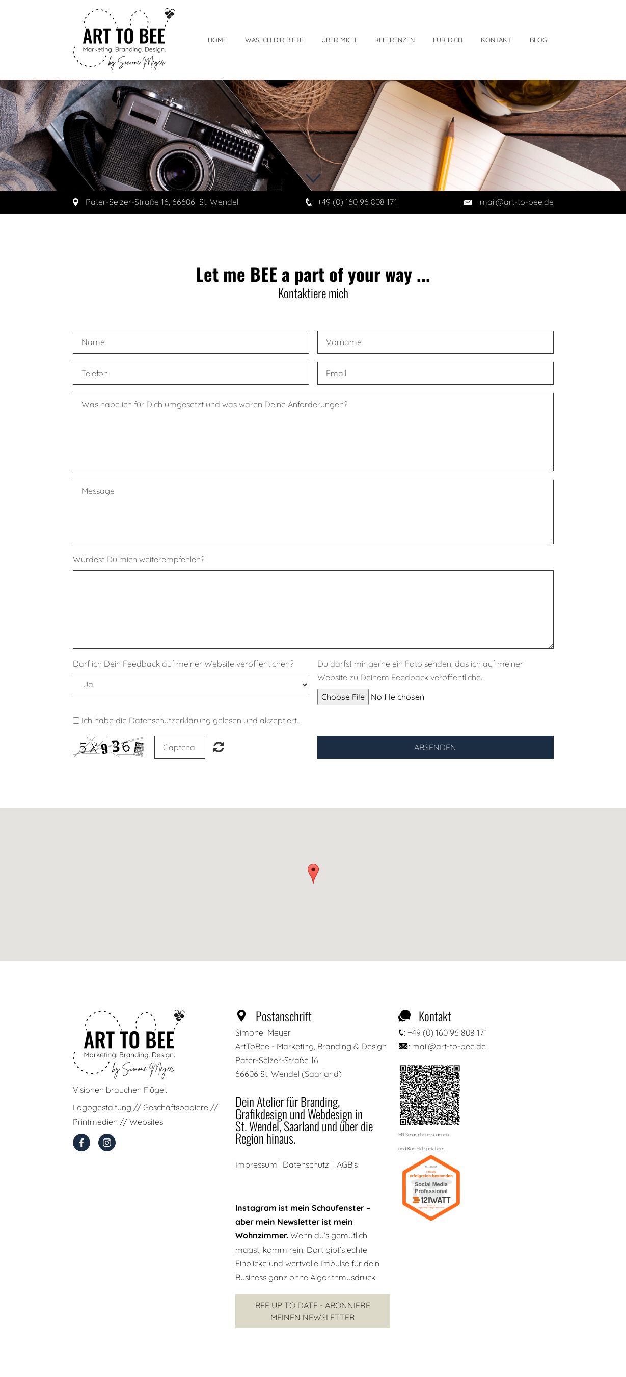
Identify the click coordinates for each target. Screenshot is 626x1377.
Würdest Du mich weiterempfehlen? (139, 559)
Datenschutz (306, 1164)
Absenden (435, 747)
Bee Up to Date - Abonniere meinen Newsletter (312, 1311)
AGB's (347, 1164)
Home (217, 40)
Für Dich (447, 40)
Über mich (338, 40)
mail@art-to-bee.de (517, 202)
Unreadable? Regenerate (218, 746)
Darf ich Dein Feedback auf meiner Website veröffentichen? (183, 663)
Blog (538, 40)
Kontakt (496, 40)
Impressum (256, 1164)
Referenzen (394, 40)
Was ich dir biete (274, 40)
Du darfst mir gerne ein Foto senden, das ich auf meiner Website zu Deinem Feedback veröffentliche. (420, 670)
